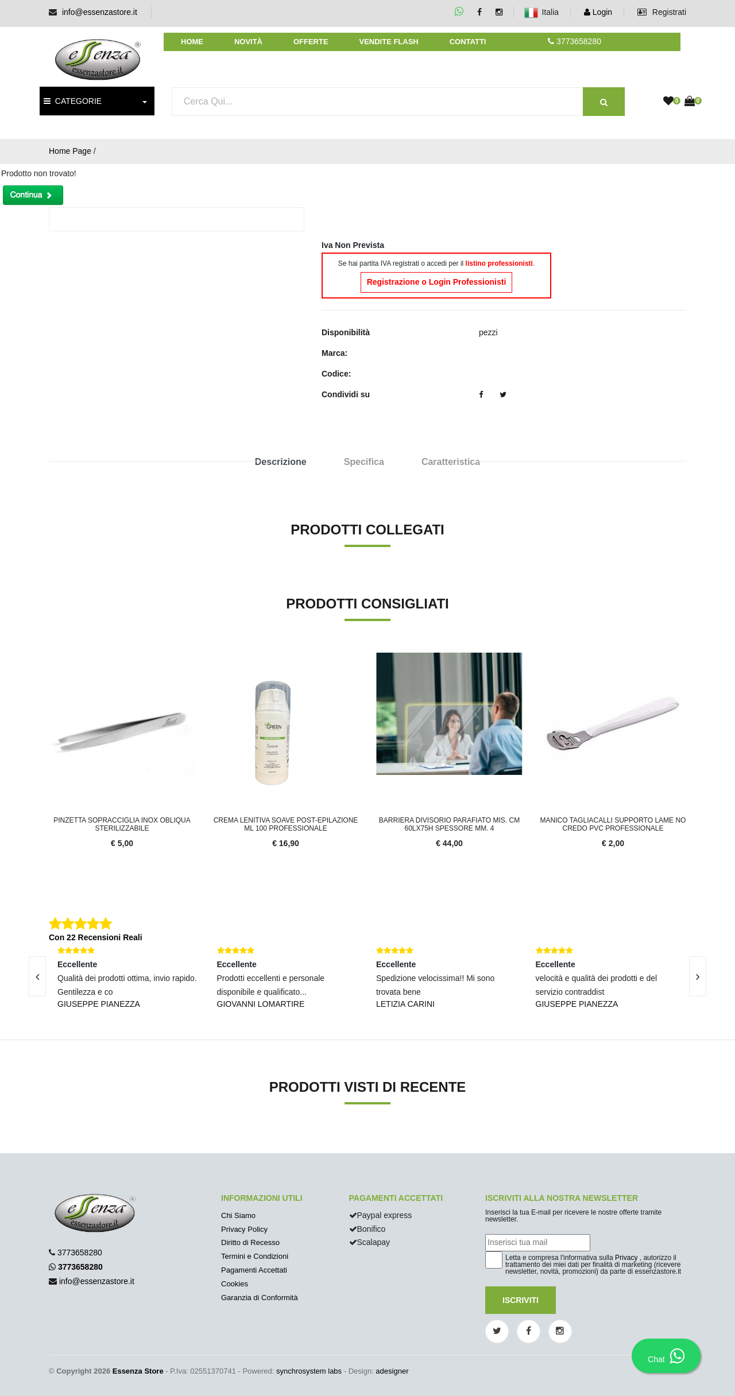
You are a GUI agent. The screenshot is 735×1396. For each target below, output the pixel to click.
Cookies (234, 1283)
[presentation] (697, 976)
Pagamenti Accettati (254, 1270)
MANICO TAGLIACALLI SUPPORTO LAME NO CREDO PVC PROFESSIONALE (613, 824)
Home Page (70, 151)
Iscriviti (520, 1300)
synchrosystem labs (309, 1371)
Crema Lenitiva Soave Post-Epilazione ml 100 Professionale (286, 824)
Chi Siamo (238, 1215)
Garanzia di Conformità (259, 1297)
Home (192, 41)
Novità (248, 41)
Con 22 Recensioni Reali (95, 937)
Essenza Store (138, 1371)
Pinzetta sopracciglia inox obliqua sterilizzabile (122, 824)
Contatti (468, 41)
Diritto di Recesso (250, 1242)
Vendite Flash (388, 41)
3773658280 (79, 1252)
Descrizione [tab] (281, 462)
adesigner (392, 1371)
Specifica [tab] (364, 462)
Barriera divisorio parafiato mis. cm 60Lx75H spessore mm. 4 (449, 824)
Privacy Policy (244, 1229)
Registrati (661, 12)
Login (598, 12)
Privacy (626, 1258)
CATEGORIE (73, 101)
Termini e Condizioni (254, 1256)
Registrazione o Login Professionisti (436, 281)
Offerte (310, 41)
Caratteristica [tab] (450, 462)
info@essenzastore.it (99, 12)
